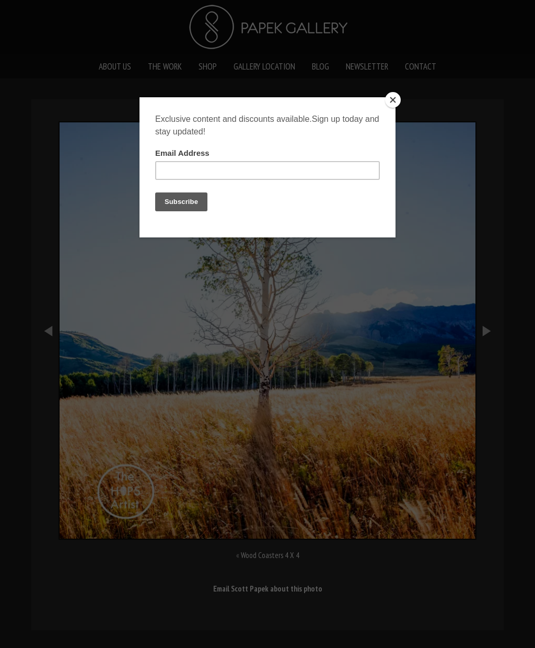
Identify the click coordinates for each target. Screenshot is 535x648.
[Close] (393, 100)
